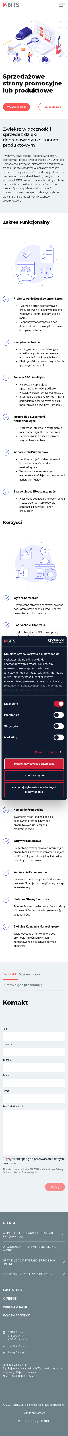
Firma (6, 1090)
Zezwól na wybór (34, 775)
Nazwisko (8, 1044)
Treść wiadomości (13, 1106)
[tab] (34, 1234)
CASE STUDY (13, 1290)
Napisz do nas (52, 106)
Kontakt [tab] (10, 974)
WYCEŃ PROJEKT (16, 1315)
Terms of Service (22, 1172)
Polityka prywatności (34, 1412)
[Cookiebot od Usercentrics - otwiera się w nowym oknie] (48, 641)
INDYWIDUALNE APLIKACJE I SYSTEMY (27, 1274)
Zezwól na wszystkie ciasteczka (34, 763)
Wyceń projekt (16, 106)
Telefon (7, 1059)
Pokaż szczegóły (46, 752)
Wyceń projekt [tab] (30, 974)
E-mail (6, 1075)
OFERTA (9, 1223)
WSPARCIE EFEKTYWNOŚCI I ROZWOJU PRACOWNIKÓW (28, 1234)
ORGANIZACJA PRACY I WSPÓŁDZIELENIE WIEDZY (29, 1248)
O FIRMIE (10, 1298)
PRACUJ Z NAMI (15, 1307)
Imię (5, 1028)
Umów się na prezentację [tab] (23, 985)
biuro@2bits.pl (16, 1352)
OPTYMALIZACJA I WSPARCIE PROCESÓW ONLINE (29, 1262)
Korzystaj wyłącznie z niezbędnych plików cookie (33, 789)
